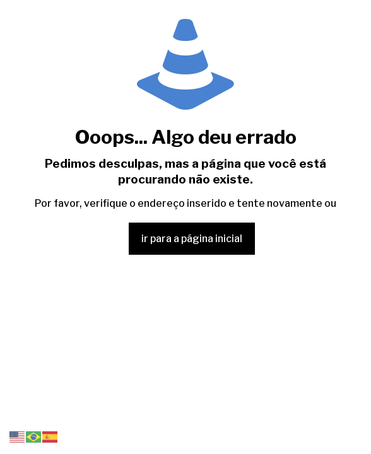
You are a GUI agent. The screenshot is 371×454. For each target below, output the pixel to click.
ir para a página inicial (191, 239)
